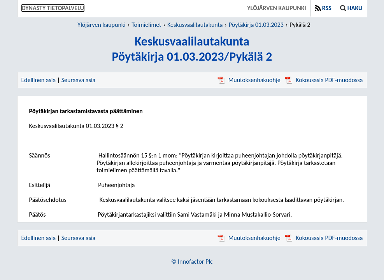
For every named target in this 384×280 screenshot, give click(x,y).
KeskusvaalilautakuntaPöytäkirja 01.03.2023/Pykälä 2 (192, 49)
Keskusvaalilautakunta (195, 24)
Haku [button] (351, 8)
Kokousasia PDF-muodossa (324, 80)
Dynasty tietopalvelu (53, 8)
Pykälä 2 (299, 24)
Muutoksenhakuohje (249, 80)
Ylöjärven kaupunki (276, 8)
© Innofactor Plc (192, 261)
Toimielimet (146, 24)
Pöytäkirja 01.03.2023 (256, 24)
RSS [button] (323, 8)
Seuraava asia (78, 80)
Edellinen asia (38, 80)
